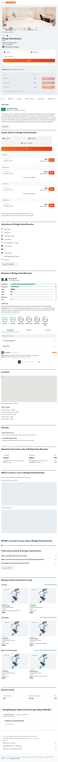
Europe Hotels (16, 757)
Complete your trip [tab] (9, 714)
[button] (3, 2)
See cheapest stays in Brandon (48, 617)
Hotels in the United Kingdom (27, 757)
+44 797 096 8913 (7, 44)
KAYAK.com (3, 757)
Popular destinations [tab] (23, 714)
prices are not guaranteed (33, 738)
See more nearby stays (51, 584)
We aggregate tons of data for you (30, 746)
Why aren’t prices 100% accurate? (30, 749)
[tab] (10, 330)
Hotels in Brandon (9, 724)
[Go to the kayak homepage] (10, 2)
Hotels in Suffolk (49, 757)
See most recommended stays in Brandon (46, 650)
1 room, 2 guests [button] (8, 56)
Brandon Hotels (4, 758)
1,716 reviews (15, 47)
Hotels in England (40, 757)
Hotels (9, 757)
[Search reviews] (30, 336)
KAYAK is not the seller (30, 743)
